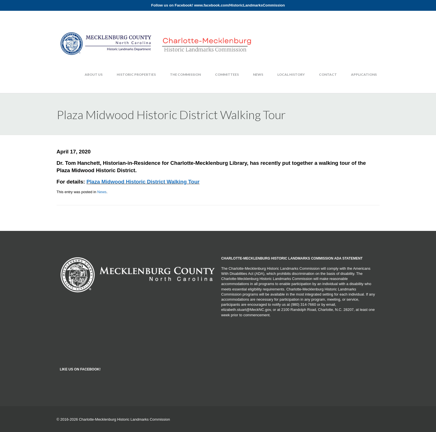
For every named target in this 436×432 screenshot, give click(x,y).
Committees (227, 74)
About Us (94, 74)
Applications (364, 74)
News (258, 74)
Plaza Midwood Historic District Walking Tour (142, 182)
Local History (291, 74)
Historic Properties (136, 74)
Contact (328, 74)
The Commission (185, 74)
